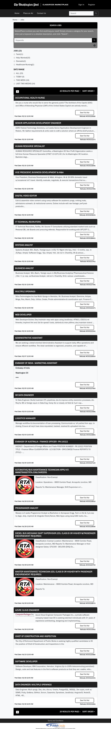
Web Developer (23, 314)
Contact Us (41, 13)
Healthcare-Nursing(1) (25, 64)
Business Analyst (24, 268)
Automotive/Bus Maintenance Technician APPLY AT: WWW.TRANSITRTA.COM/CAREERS (42, 471)
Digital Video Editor (26, 195)
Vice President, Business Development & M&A (39, 172)
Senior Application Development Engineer (38, 123)
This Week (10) (22, 80)
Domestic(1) (21, 61)
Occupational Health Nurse (30, 98)
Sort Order (87, 91)
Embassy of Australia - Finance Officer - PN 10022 (41, 441)
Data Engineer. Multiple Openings (33, 684)
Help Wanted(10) (23, 57)
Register (91, 4)
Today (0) (20, 77)
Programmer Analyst (26, 508)
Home (17, 13)
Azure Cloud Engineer (27, 610)
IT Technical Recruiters (28, 222)
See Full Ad (84, 112)
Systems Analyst (24, 245)
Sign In (81, 4)
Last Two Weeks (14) (25, 83)
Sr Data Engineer (24, 395)
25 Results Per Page (69, 91)
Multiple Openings (25, 291)
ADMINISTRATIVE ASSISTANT (28, 338)
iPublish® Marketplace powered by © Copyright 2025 (55, 725)
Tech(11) (19, 54)
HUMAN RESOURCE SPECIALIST (30, 146)
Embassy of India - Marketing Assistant (36, 363)
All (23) (19, 73)
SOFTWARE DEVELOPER (26, 661)
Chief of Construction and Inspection (35, 636)
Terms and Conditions (55, 721)
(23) (18, 51)
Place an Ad (28, 13)
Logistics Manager (25, 418)
